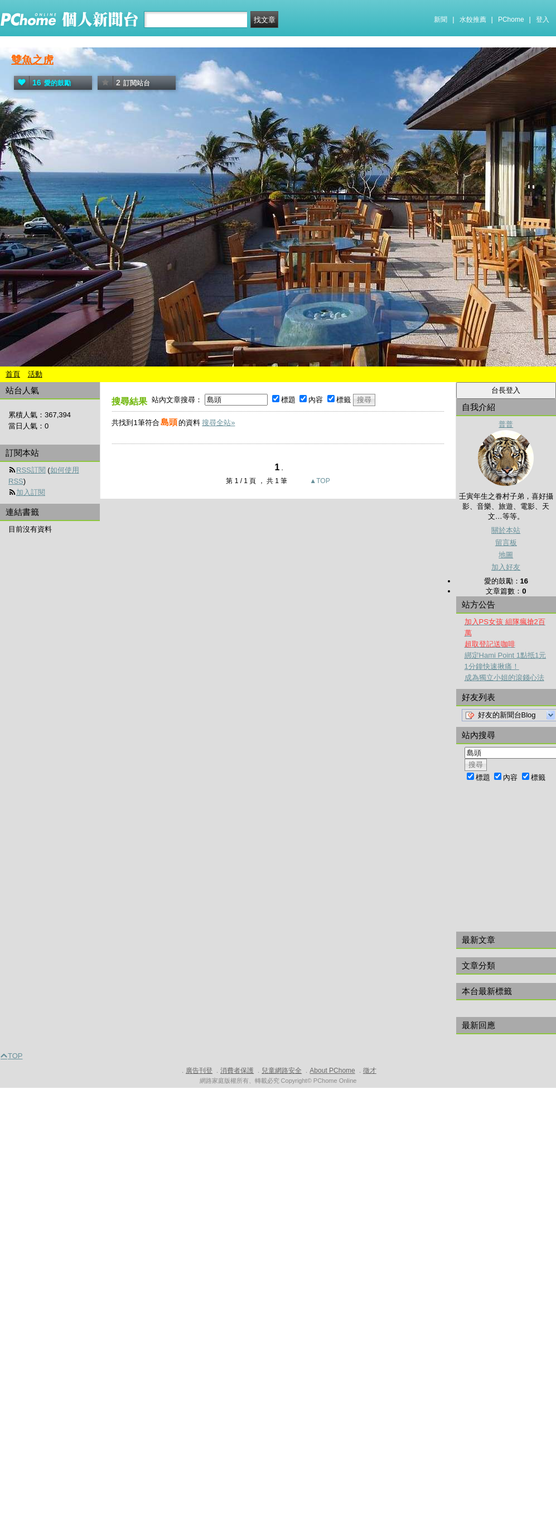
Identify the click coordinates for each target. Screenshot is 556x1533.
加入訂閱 (30, 492)
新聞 (440, 19)
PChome (511, 19)
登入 (542, 19)
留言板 (506, 542)
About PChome (332, 1070)
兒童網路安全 (282, 1070)
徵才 (369, 1070)
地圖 (506, 555)
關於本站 (505, 530)
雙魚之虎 (32, 60)
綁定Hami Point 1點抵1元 (506, 655)
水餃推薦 (473, 19)
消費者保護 (237, 1070)
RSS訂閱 (31, 470)
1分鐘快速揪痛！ (492, 666)
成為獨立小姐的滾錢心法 (504, 677)
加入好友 (505, 567)
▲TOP (319, 481)
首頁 (13, 374)
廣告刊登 (199, 1070)
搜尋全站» (218, 422)
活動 (35, 374)
